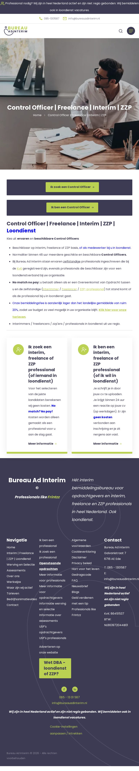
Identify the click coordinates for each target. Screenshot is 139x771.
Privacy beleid (82, 569)
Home (11, 553)
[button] (49, 18)
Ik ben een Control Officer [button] (72, 206)
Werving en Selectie (21, 570)
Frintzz (53, 502)
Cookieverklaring (84, 557)
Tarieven (13, 599)
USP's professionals (52, 644)
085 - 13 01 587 (69, 702)
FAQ (75, 586)
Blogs (75, 597)
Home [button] (37, 114)
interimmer (51, 287)
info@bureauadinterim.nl (69, 708)
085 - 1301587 (116, 573)
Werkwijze (14, 587)
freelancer (69, 287)
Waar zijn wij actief (20, 593)
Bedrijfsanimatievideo (22, 605)
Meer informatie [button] (43, 448)
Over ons (13, 582)
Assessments (16, 576)
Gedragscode (81, 580)
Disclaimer (79, 563)
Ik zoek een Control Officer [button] (72, 186)
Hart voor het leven (85, 574)
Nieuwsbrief (80, 592)
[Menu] (131, 30)
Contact (13, 610)
